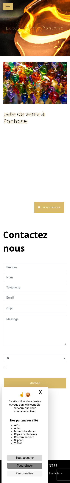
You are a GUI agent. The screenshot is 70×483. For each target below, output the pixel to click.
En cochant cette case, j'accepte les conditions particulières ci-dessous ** (32, 369)
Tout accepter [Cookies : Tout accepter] (25, 458)
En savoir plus (49, 207)
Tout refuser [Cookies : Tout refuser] (25, 465)
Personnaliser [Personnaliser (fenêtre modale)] (25, 473)
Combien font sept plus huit (22, 351)
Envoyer (35, 383)
